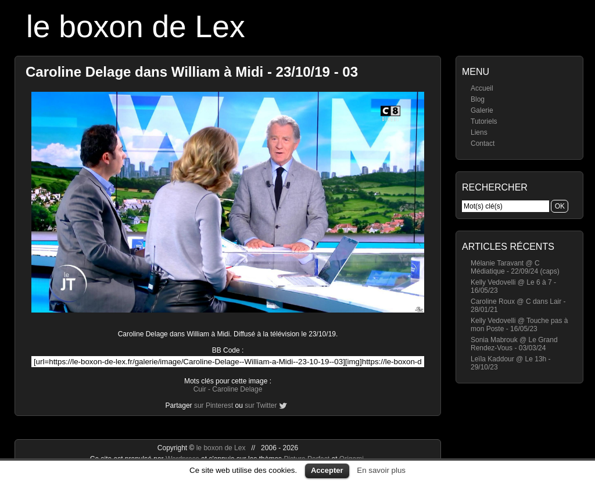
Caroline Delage (237, 389)
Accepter (327, 470)
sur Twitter (261, 405)
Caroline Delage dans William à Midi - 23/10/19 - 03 (192, 72)
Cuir (199, 389)
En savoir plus (381, 470)
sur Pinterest (213, 405)
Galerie (482, 110)
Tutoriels (484, 121)
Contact (482, 143)
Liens (479, 132)
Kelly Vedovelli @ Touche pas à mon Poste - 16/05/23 (519, 325)
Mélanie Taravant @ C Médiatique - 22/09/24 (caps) (515, 267)
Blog (478, 99)
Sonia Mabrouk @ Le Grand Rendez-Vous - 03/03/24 (514, 344)
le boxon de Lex (135, 26)
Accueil (482, 88)
